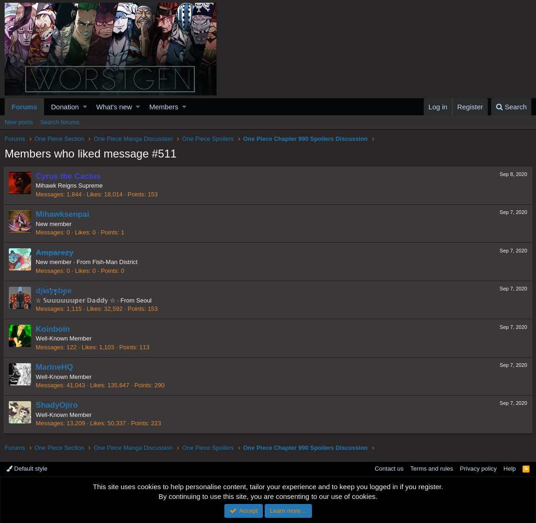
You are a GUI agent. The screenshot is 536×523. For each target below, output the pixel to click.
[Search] (511, 106)
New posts (19, 122)
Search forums (60, 122)
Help (510, 468)
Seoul (145, 300)
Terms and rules (431, 468)
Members (164, 107)
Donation (65, 107)
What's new (114, 107)
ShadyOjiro (58, 405)
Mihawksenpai (63, 214)
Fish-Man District (116, 261)
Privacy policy (478, 468)
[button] (85, 106)
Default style (26, 468)
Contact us (389, 468)
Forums (24, 107)
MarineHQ (55, 367)
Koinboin (54, 329)
